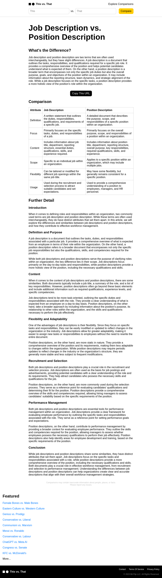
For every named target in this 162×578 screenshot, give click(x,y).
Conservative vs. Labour (17, 536)
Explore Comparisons (120, 4)
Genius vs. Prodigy (14, 514)
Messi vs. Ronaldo (13, 530)
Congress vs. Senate (15, 547)
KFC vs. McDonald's (14, 553)
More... (7, 558)
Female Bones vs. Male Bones (20, 503)
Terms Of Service (136, 569)
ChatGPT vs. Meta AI (15, 542)
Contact (122, 569)
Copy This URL (81, 93)
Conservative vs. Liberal (17, 519)
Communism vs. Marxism (17, 525)
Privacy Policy (153, 569)
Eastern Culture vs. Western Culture (24, 508)
